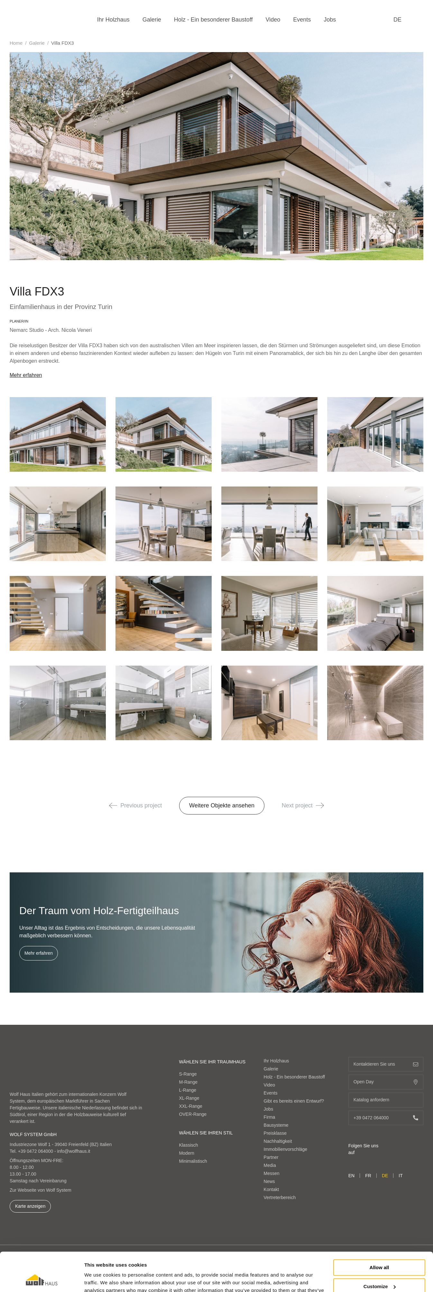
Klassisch (188, 1145)
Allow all (379, 1231)
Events (302, 19)
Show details (99, 1279)
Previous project (135, 805)
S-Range (188, 1074)
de (397, 19)
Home (16, 43)
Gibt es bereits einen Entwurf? (294, 1101)
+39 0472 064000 (35, 1151)
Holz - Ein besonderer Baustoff (213, 19)
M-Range (188, 1082)
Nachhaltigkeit (278, 1141)
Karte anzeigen (30, 1206)
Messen (272, 1173)
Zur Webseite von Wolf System (40, 1190)
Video (273, 19)
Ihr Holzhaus (113, 19)
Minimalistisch (193, 1161)
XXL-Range (190, 1106)
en (351, 1175)
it (400, 1175)
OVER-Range (193, 1114)
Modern (186, 1153)
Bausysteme (276, 1125)
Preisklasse (275, 1133)
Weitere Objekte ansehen (221, 805)
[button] (113, 805)
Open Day (386, 1082)
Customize (380, 1249)
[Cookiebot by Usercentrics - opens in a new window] (42, 1279)
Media (270, 1165)
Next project (303, 805)
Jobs (330, 19)
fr (368, 1175)
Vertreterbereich (280, 1197)
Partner (271, 1157)
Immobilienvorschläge (285, 1149)
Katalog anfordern (386, 1100)
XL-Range (189, 1098)
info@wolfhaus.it (73, 1151)
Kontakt (271, 1189)
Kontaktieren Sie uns (386, 1064)
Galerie (152, 19)
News (269, 1181)
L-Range (187, 1090)
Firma (269, 1117)
